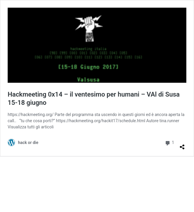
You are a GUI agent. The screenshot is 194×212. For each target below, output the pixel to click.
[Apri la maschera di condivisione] (182, 144)
